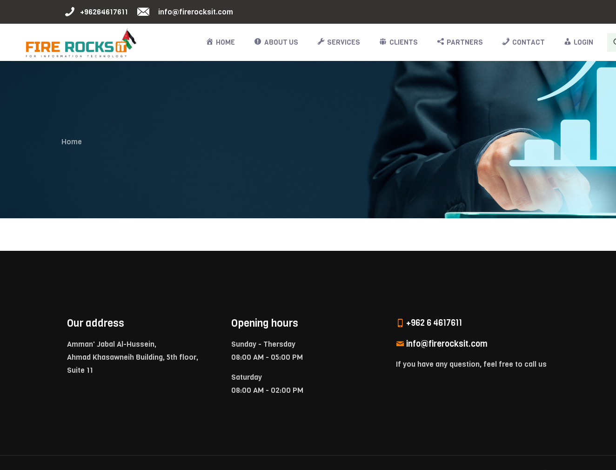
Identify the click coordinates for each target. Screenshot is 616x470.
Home (71, 142)
